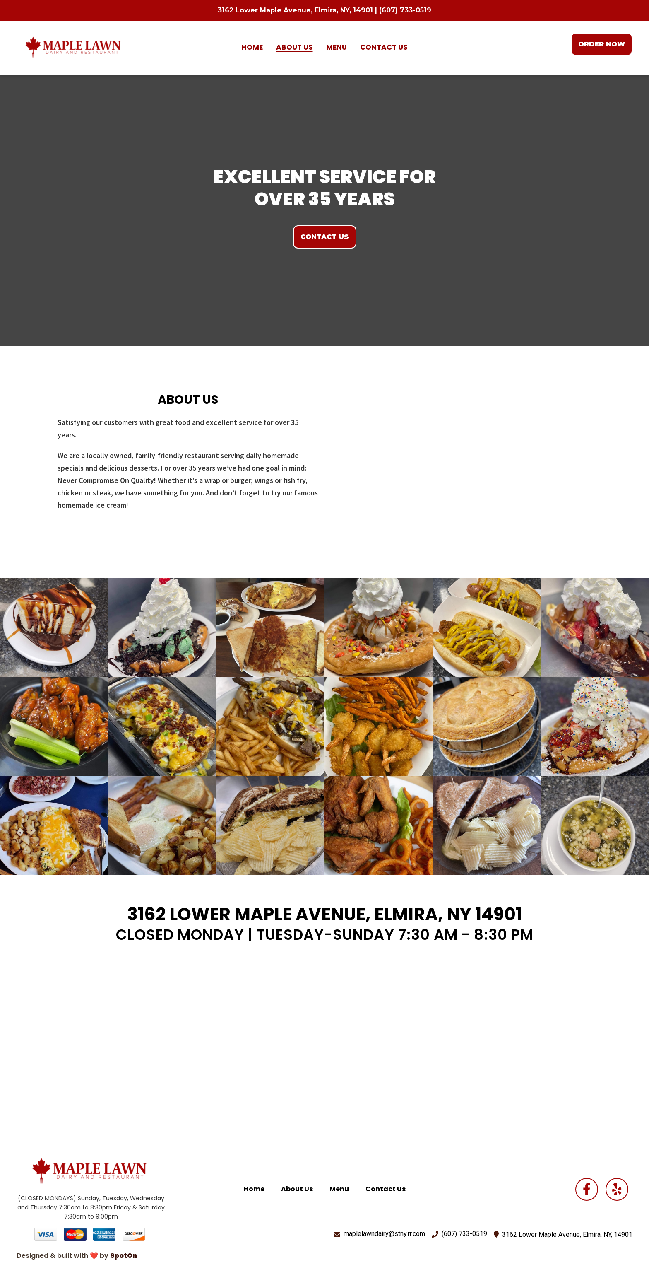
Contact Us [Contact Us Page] (384, 47)
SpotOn (123, 1255)
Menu (341, 1188)
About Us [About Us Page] (294, 47)
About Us (299, 1188)
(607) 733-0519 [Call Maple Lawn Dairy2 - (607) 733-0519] (464, 1234)
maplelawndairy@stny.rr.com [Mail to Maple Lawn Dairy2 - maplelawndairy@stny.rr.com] (384, 1234)
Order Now (601, 44)
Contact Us (388, 1188)
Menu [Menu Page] (336, 47)
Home (256, 1188)
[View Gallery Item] (54, 627)
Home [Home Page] (252, 47)
